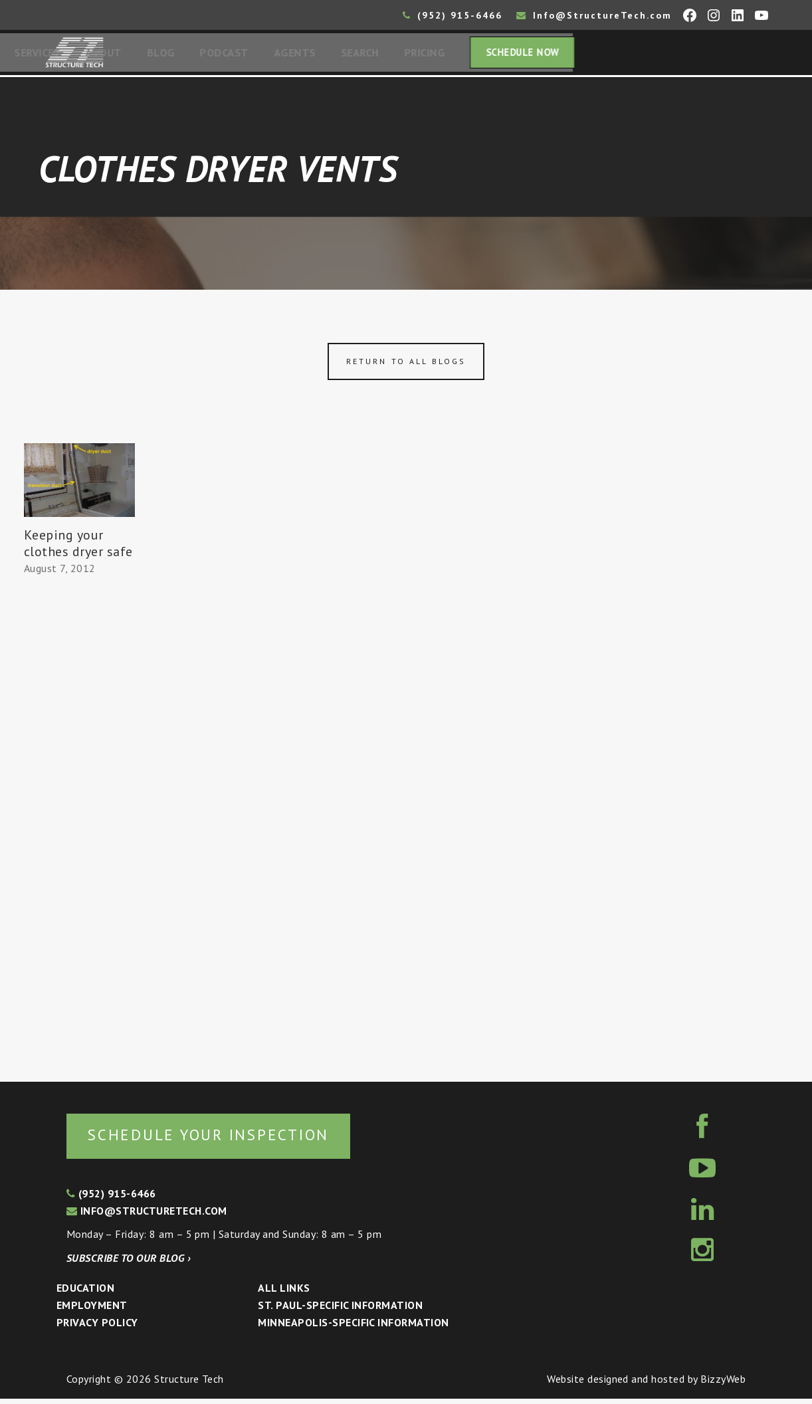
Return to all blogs (406, 365)
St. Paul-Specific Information (340, 1310)
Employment (92, 1310)
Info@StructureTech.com (594, 15)
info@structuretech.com (146, 1216)
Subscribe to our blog (128, 1263)
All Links (284, 1293)
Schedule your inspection (223, 1139)
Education (85, 1293)
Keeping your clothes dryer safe (78, 547)
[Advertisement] (79, 826)
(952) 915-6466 (452, 15)
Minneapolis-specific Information (353, 1327)
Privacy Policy (97, 1327)
